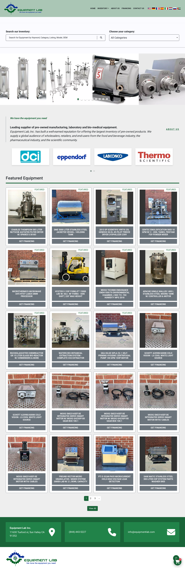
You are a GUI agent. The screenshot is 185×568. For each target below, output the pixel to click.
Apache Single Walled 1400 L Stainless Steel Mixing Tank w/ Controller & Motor (158, 293)
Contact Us (138, 8)
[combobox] (144, 37)
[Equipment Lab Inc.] (31, 558)
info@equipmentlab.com (141, 531)
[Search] (51, 37)
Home (92, 8)
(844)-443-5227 (77, 531)
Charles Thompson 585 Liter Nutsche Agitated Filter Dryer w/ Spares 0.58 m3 (26, 232)
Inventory (103, 8)
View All (92, 508)
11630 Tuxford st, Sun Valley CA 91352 (27, 534)
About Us (115, 8)
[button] (103, 8)
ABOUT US (172, 129)
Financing (126, 8)
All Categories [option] (119, 37)
